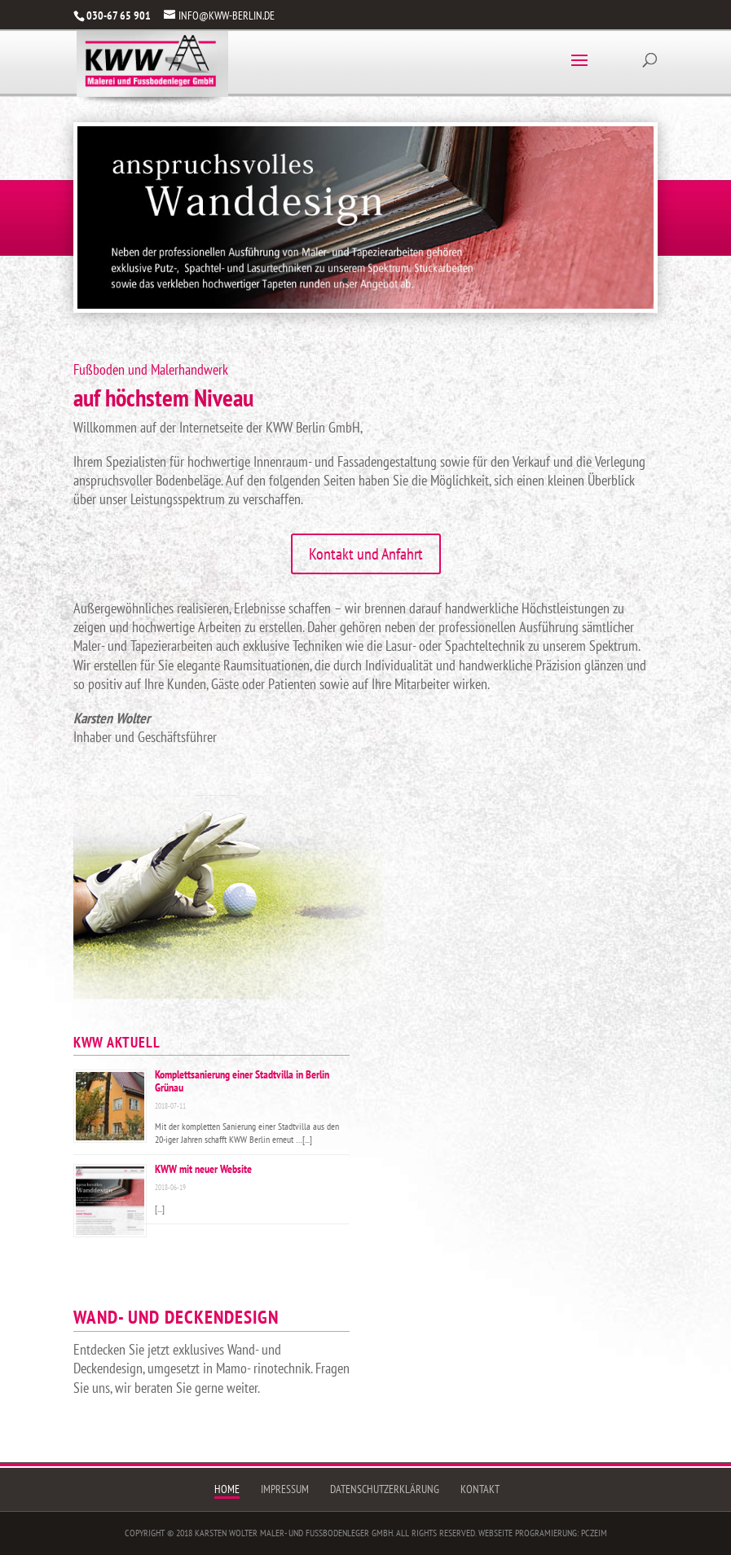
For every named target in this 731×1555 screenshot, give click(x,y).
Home (227, 1489)
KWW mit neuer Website (203, 1169)
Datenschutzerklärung (384, 1489)
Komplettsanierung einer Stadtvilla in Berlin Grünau (242, 1081)
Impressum (285, 1489)
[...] (307, 1139)
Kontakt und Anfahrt (366, 553)
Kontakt (480, 1489)
